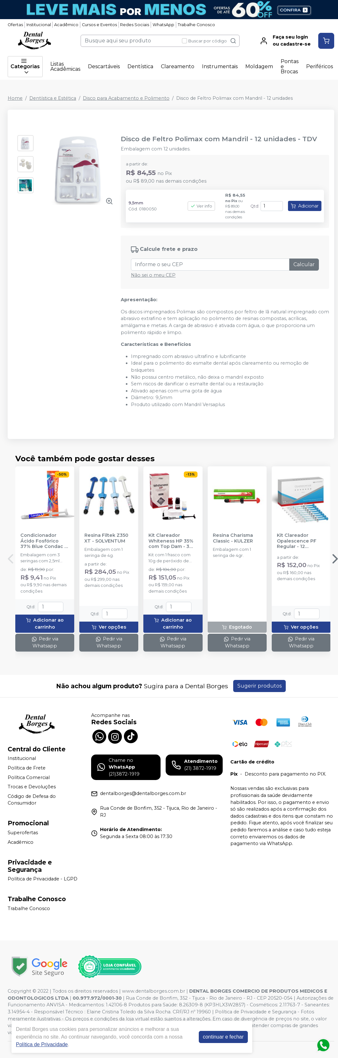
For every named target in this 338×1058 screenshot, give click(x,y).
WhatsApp (163, 24)
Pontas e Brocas (289, 66)
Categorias (25, 67)
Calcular (304, 264)
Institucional (38, 24)
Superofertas (23, 832)
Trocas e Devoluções (32, 787)
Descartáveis (104, 66)
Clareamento (177, 66)
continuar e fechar (223, 1037)
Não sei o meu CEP (153, 275)
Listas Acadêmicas (65, 66)
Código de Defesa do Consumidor (32, 799)
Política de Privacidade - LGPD (42, 879)
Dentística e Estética (52, 98)
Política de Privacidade (42, 1044)
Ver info (201, 206)
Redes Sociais (134, 24)
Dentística (140, 66)
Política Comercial (29, 777)
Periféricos (319, 66)
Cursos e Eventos (99, 24)
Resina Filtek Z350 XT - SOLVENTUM (106, 538)
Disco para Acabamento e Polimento (126, 98)
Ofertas (15, 24)
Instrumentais (220, 66)
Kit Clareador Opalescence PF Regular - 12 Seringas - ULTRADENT (296, 541)
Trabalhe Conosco (196, 24)
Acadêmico (66, 24)
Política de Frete (27, 768)
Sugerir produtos (259, 686)
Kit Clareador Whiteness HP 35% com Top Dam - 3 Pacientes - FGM (170, 541)
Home (15, 98)
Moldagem (259, 66)
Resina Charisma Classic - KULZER (233, 538)
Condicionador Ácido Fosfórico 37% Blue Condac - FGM (43, 541)
